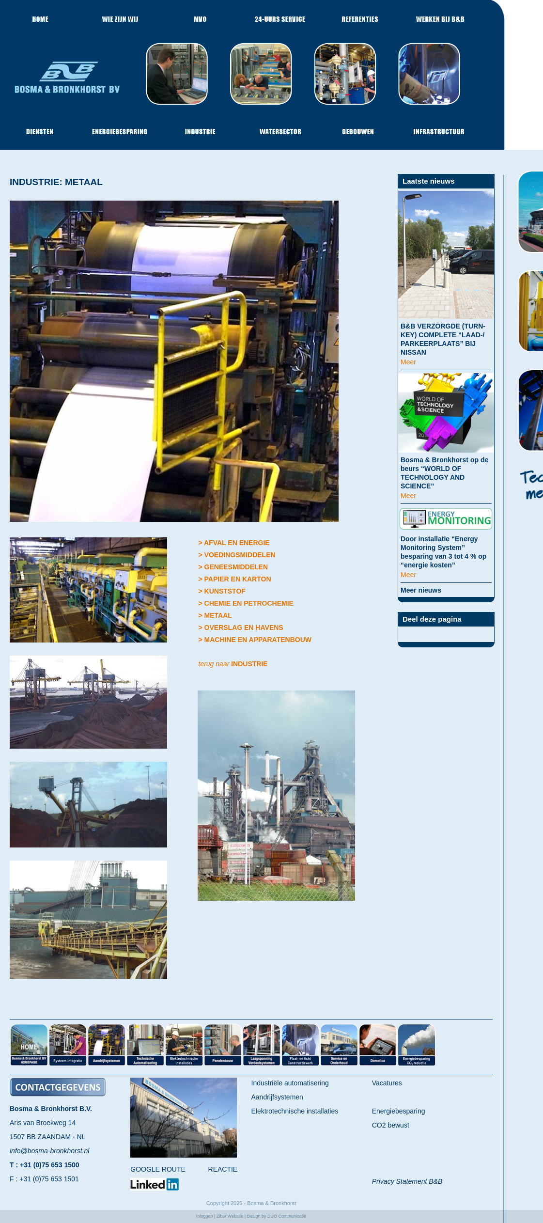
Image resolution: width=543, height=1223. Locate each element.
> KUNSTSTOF (222, 591)
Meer (408, 362)
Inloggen (204, 1216)
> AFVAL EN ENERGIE (234, 543)
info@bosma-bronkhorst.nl (49, 1151)
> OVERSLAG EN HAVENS (241, 627)
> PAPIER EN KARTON (235, 579)
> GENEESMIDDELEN (233, 567)
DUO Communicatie (286, 1216)
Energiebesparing (398, 1111)
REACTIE (223, 1169)
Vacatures (387, 1083)
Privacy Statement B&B (407, 1181)
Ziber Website (230, 1216)
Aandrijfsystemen (277, 1097)
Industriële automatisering (290, 1083)
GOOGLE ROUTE (158, 1169)
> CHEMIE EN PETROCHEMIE (246, 603)
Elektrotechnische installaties (295, 1111)
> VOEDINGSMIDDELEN (237, 555)
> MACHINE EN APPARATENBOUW (255, 639)
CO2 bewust (390, 1125)
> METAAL (215, 615)
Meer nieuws (421, 590)
